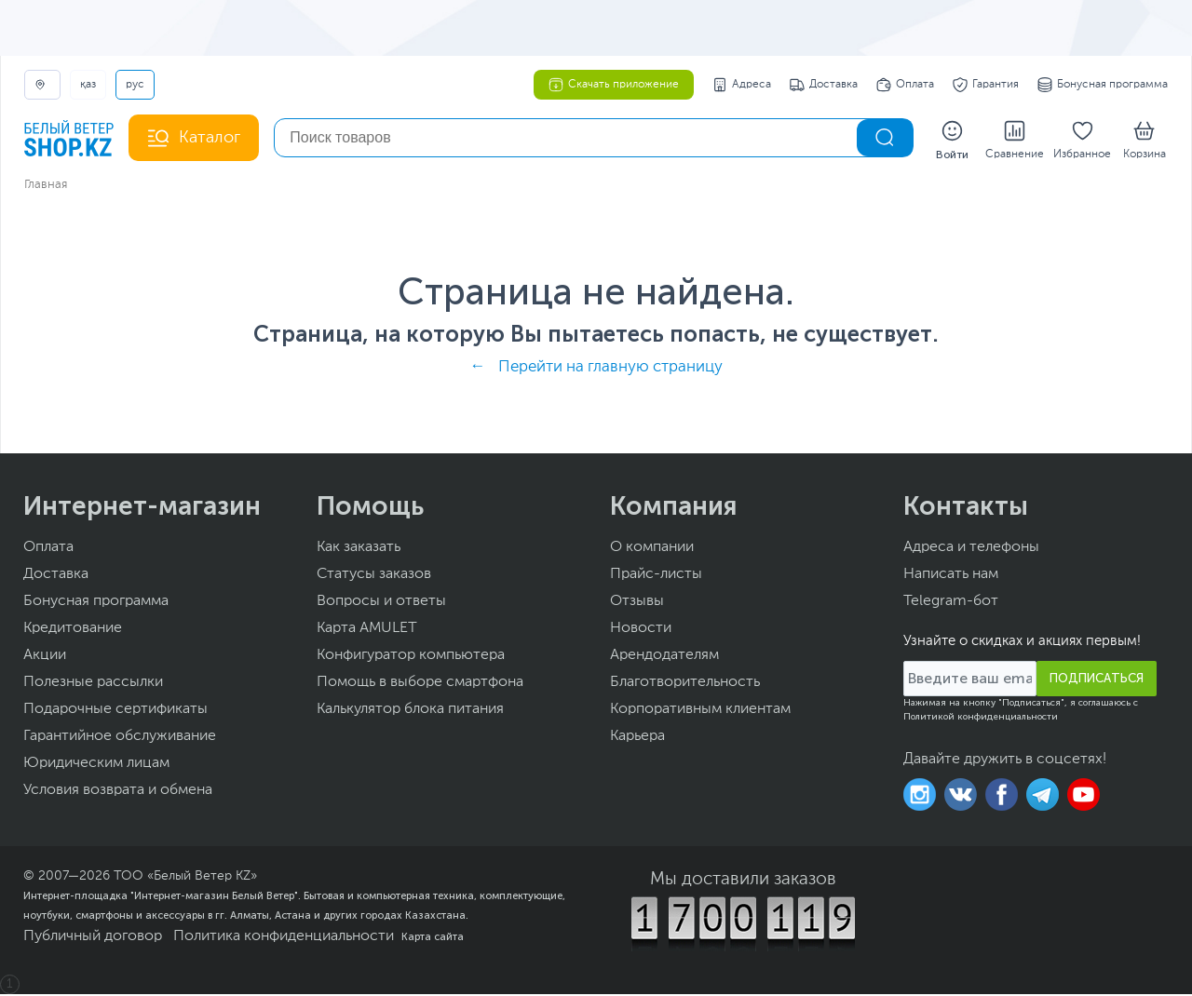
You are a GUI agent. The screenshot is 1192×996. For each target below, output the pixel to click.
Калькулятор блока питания (410, 711)
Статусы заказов (374, 576)
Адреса (741, 84)
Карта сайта (432, 938)
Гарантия (986, 84)
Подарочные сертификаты (115, 711)
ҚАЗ (88, 84)
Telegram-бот (950, 603)
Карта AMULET (367, 630)
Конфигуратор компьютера (411, 657)
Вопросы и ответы (381, 603)
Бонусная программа (1102, 84)
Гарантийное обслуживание (119, 738)
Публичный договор (92, 938)
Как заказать (358, 549)
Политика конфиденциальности (283, 938)
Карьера (637, 738)
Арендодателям (664, 657)
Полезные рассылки (93, 684)
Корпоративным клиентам (700, 711)
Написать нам (950, 576)
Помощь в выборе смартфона (420, 684)
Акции (44, 657)
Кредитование (72, 630)
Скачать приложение (614, 84)
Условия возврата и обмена (117, 792)
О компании (652, 549)
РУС (135, 84)
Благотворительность (685, 684)
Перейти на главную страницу (610, 369)
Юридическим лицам (96, 765)
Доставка (824, 84)
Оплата (905, 84)
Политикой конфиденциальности (980, 718)
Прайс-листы (656, 576)
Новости (640, 630)
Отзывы (637, 603)
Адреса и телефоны (971, 549)
